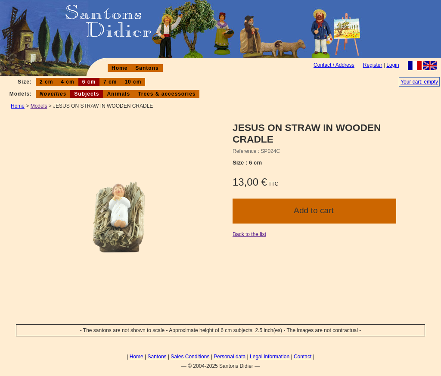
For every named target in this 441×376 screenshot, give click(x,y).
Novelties (53, 94)
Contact (302, 357)
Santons (146, 68)
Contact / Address (334, 65)
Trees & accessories (167, 94)
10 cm (132, 82)
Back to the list (249, 234)
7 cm (110, 82)
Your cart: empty (419, 82)
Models (39, 106)
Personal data (229, 357)
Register (372, 65)
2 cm (46, 82)
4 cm (67, 82)
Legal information (269, 357)
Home (119, 68)
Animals (118, 94)
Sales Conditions (190, 357)
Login (392, 65)
